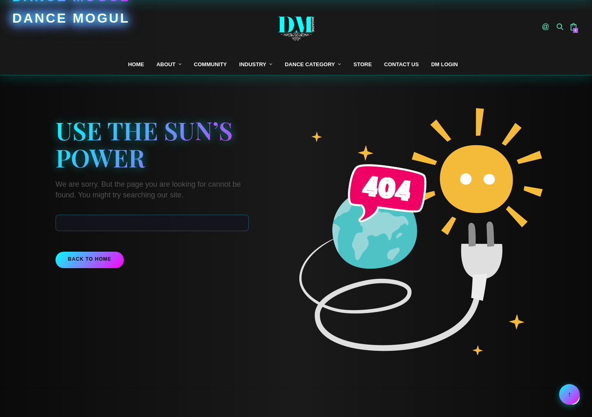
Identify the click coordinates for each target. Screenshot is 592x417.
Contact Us (401, 64)
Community (210, 64)
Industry (252, 64)
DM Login (444, 64)
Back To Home (89, 259)
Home (136, 64)
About (165, 64)
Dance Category (310, 64)
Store (363, 64)
